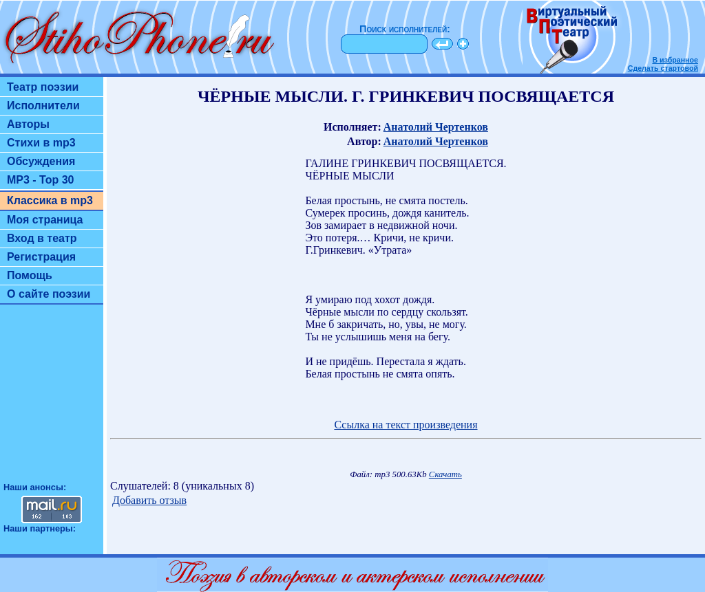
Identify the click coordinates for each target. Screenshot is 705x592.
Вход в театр (42, 238)
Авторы (28, 124)
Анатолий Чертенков (435, 127)
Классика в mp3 (50, 200)
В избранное (675, 60)
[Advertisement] (51, 399)
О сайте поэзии (48, 294)
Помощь (29, 275)
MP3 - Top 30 (40, 180)
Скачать (445, 474)
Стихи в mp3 (41, 143)
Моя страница (45, 220)
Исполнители (43, 105)
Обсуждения (41, 161)
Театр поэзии (42, 87)
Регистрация (41, 257)
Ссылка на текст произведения (405, 424)
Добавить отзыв (149, 500)
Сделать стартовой (663, 68)
